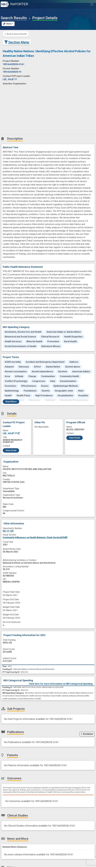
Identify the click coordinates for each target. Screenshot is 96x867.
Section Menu (16, 42)
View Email (10, 450)
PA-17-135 (8, 531)
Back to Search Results (16, 34)
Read (10, 401)
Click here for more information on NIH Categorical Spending (61, 684)
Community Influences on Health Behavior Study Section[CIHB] (35, 537)
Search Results (14, 18)
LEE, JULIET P (11, 433)
